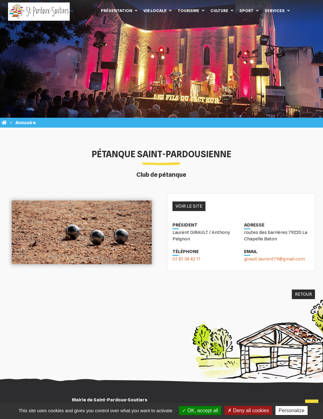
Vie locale (155, 10)
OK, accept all (200, 410)
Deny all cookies (248, 410)
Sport (246, 10)
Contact (302, 10)
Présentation (116, 10)
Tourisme (188, 10)
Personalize (291, 410)
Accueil (88, 10)
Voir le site (189, 206)
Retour (303, 294)
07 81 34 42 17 (186, 259)
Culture (219, 10)
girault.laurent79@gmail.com (274, 259)
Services (275, 10)
